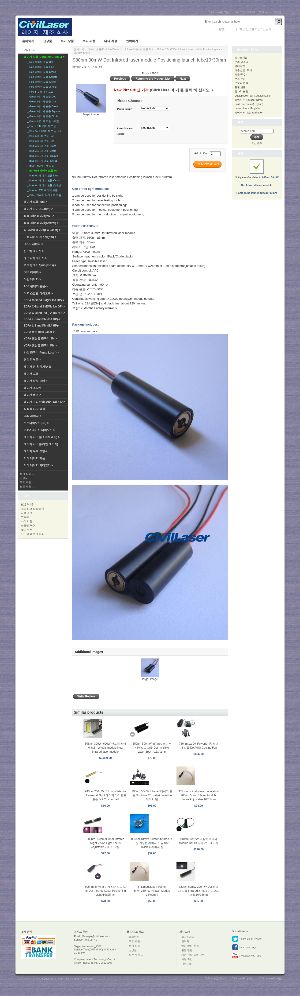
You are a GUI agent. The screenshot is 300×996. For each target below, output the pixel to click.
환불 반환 (240, 87)
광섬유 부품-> (32, 359)
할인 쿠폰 (26, 529)
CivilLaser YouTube (246, 956)
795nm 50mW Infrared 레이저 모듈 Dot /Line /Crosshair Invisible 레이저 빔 (152, 795)
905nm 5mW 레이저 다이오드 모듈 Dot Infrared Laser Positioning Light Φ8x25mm (105, 890)
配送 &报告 (27, 504)
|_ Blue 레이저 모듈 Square (41, 155)
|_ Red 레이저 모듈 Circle (40, 81)
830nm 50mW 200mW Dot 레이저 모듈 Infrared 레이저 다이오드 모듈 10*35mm (198, 890)
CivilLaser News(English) (249, 104)
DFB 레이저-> (32, 272)
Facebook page (244, 947)
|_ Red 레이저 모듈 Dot (39, 62)
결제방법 (240, 66)
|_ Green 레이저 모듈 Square (42, 111)
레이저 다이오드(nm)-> (38, 208)
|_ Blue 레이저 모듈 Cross (40, 145)
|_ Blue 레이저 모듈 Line (39, 141)
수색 (240, 122)
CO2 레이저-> (32, 416)
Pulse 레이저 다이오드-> (39, 430)
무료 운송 (240, 78)
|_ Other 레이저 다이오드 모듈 (43, 195)
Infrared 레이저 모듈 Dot (139, 49)
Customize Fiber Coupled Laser (253, 95)
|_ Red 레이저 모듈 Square (41, 76)
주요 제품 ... (27, 482)
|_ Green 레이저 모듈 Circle (41, 116)
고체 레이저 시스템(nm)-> (40, 237)
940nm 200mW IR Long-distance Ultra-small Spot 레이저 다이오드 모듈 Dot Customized (105, 795)
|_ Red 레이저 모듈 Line (39, 67)
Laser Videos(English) (247, 108)
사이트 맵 (26, 521)
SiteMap (87, 978)
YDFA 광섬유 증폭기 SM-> (40, 338)
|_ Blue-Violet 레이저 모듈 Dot (43, 131)
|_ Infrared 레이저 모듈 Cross (42, 180)
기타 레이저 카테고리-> (38, 465)
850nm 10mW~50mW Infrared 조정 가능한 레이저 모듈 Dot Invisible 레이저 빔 (151, 843)
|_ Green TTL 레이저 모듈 (40, 126)
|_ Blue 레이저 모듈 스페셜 (41, 160)
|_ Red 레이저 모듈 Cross (40, 71)
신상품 (47, 41)
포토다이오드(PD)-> (36, 423)
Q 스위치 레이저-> (35, 258)
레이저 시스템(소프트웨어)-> (42, 437)
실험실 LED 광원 (34, 409)
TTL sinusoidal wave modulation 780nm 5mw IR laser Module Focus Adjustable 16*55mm (199, 795)
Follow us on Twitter (247, 939)
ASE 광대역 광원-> (36, 286)
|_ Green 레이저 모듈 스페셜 (42, 121)
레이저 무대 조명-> (36, 451)
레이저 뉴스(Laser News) (249, 99)
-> (44, 56)
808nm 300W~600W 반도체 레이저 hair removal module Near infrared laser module (105, 747)
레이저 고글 (31, 373)
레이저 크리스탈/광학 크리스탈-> (44, 402)
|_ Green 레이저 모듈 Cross (41, 106)
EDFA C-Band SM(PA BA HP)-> (44, 300)
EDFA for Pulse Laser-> (39, 332)
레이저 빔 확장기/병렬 (37, 366)
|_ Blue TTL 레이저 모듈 (39, 165)
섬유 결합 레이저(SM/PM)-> (41, 223)
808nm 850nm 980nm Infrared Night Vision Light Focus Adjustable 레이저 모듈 (105, 843)
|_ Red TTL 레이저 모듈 (39, 91)
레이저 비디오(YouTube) (249, 112)
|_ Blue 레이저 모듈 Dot (39, 136)
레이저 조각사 (32, 387)
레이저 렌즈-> (32, 395)
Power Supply (125, 108)
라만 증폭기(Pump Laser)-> (41, 352)
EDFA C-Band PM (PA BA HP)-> (44, 313)
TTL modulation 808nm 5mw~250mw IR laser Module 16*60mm (151, 890)
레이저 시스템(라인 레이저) (41, 444)
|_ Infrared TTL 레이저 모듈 (41, 190)
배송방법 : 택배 (243, 70)
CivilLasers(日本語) (270, 12)
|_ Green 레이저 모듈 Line (40, 101)
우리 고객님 (241, 61)
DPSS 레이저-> (33, 244)
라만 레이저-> (32, 279)
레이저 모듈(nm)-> (35, 201)
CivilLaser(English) (244, 12)
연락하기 (132, 41)
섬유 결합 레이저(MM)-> (39, 216)
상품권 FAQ (28, 525)
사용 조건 (26, 512)
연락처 (25, 517)
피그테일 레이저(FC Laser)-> (42, 230)
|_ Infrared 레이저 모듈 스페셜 (43, 185)
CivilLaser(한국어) (219, 12)
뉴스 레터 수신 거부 (32, 534)
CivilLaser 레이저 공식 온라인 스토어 (60, 978)
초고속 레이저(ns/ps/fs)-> (40, 265)
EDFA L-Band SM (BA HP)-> (42, 319)
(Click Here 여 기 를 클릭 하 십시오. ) (181, 90)
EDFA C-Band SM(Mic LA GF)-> (44, 306)
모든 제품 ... (27, 486)
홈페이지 (28, 41)
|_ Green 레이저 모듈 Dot (40, 96)
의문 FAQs (241, 74)
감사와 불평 (241, 91)
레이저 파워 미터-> (36, 380)
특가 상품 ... (27, 473)
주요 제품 (89, 41)
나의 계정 (110, 41)
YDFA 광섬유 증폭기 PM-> (40, 345)
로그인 (230, 29)
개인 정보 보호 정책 (32, 508)
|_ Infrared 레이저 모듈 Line (41, 175)
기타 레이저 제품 (34, 458)
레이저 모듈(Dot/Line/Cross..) (104, 49)
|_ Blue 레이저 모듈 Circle (40, 150)
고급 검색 (256, 143)
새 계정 (276, 29)
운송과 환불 (241, 83)
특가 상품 (67, 41)
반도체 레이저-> (34, 251)
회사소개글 (241, 57)
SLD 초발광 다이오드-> (38, 293)
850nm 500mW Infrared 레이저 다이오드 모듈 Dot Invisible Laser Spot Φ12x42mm (152, 747)
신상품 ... (25, 478)
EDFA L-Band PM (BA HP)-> (42, 325)
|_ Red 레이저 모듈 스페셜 (41, 86)
